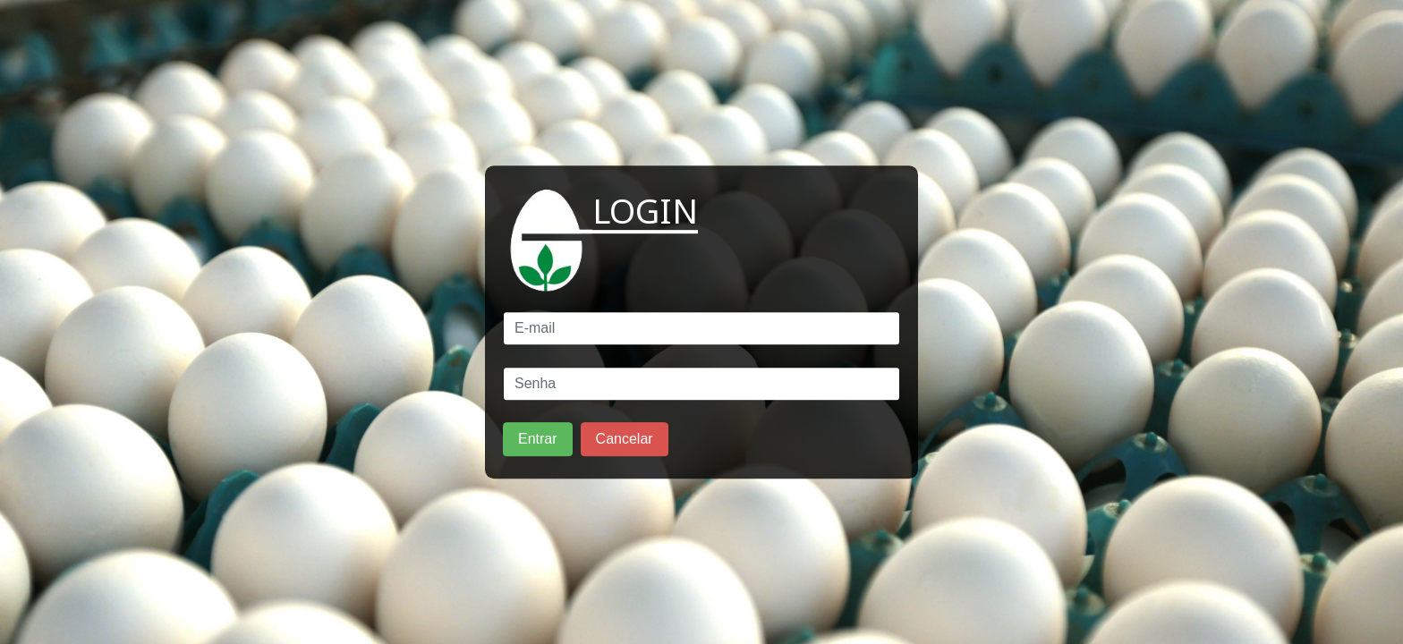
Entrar (537, 438)
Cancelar (624, 438)
